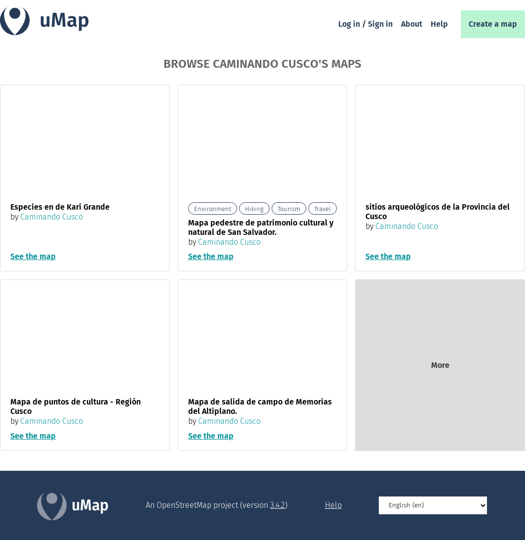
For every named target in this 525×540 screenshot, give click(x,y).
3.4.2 (277, 505)
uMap (64, 20)
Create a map (493, 24)
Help (439, 24)
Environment (212, 209)
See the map (33, 256)
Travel (322, 209)
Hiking (254, 209)
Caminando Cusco (51, 217)
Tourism (289, 209)
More (440, 365)
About (411, 24)
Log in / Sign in (365, 24)
